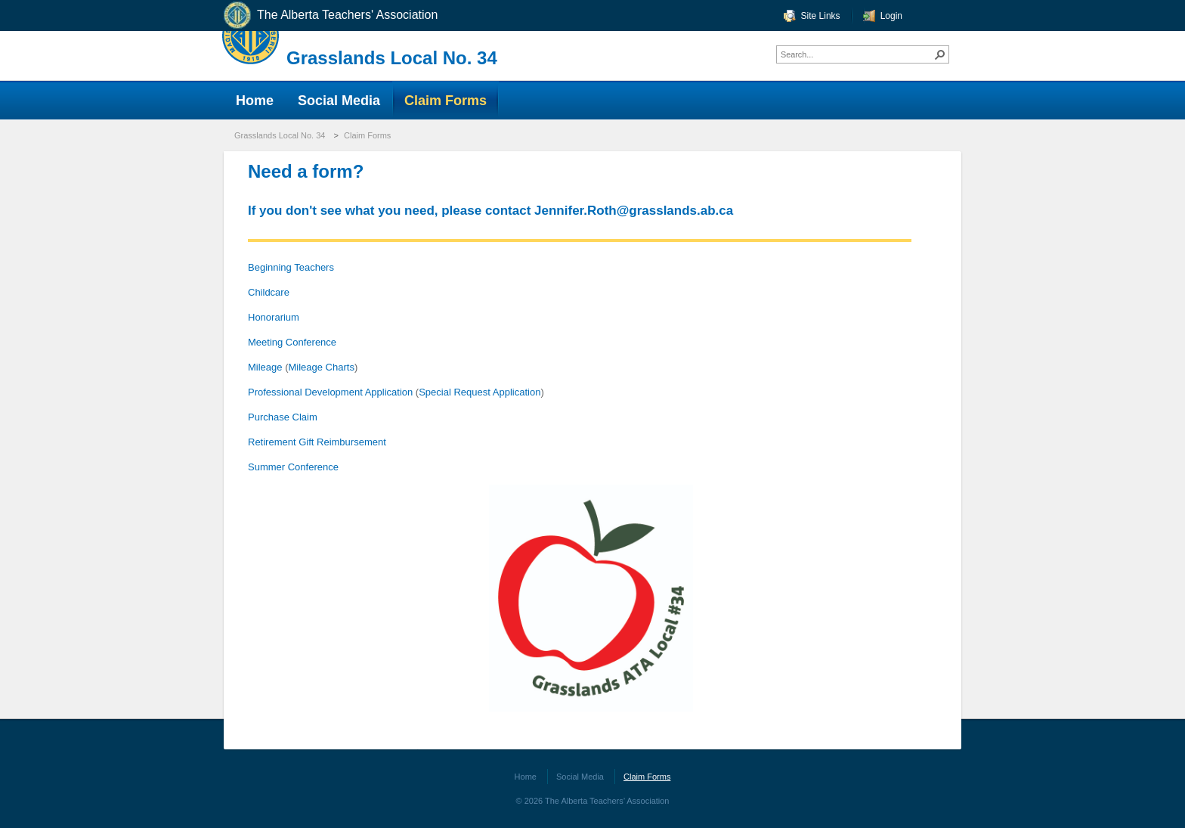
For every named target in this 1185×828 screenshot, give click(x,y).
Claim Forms (367, 135)
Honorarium (273, 317)
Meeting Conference (292, 342)
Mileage (266, 367)
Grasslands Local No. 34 (391, 58)
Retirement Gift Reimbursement (317, 442)
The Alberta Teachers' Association (330, 15)
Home (526, 776)
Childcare (268, 292)
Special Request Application (479, 392)
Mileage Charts (321, 367)
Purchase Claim (282, 417)
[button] (940, 54)
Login (891, 16)
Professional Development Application (330, 392)
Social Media (580, 776)
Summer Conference (293, 467)
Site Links (820, 16)
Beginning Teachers (291, 267)
